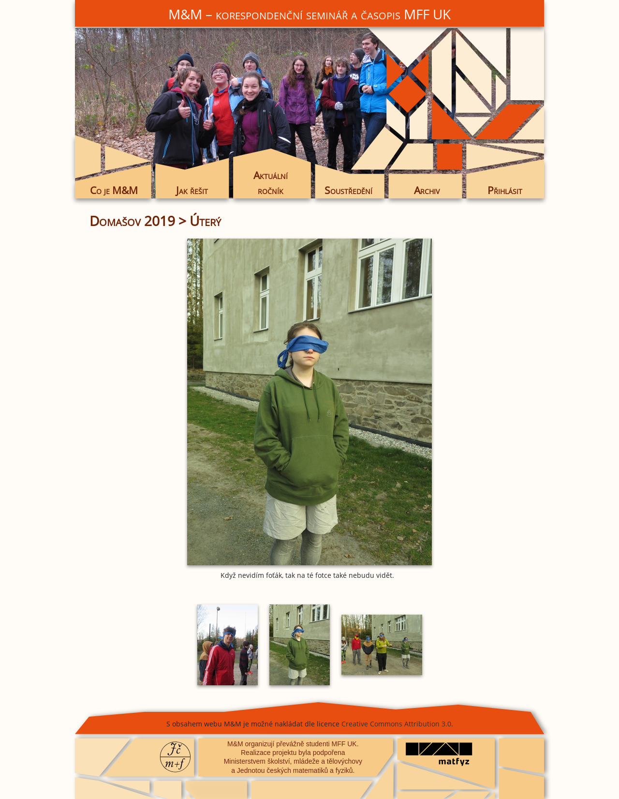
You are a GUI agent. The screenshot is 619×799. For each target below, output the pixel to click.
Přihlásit (504, 190)
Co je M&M (114, 190)
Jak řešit (192, 190)
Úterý (205, 220)
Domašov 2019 (132, 220)
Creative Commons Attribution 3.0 (396, 723)
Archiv (427, 190)
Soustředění (348, 190)
